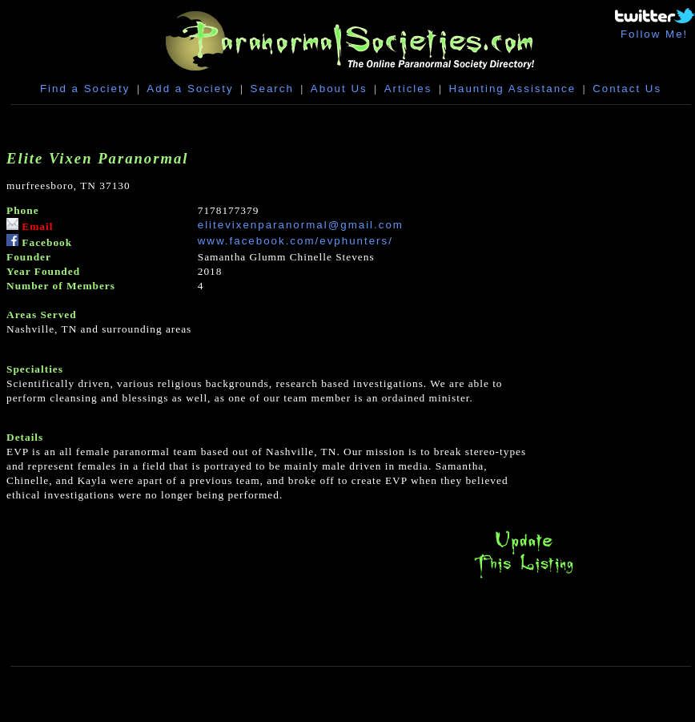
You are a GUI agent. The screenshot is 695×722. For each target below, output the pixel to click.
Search (272, 89)
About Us (339, 89)
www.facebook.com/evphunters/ (295, 241)
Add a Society (190, 89)
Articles (408, 89)
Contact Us (627, 89)
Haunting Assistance (512, 89)
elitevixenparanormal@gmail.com (301, 225)
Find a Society (85, 89)
